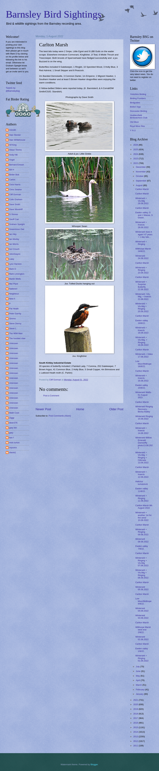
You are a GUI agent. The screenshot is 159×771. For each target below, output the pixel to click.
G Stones (13, 214)
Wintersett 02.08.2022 (141, 638)
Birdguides (135, 102)
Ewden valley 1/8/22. (141, 649)
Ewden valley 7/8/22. (141, 547)
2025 (136, 149)
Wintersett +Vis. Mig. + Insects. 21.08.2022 (143, 296)
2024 (136, 154)
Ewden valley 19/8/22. (141, 321)
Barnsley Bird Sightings (53, 14)
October (140, 176)
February (140, 689)
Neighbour (14, 293)
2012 (136, 741)
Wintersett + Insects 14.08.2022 (141, 430)
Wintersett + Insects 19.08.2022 (141, 330)
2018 (136, 713)
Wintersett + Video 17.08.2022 (144, 355)
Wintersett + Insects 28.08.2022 (141, 225)
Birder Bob (14, 174)
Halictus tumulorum (141, 482)
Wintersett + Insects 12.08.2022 (141, 474)
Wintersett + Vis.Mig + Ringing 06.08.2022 (141, 574)
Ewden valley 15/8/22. (141, 386)
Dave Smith (14, 204)
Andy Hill (13, 155)
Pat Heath (14, 308)
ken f (11, 437)
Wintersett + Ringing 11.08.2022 (141, 498)
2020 (136, 704)
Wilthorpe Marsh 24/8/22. (143, 249)
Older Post (116, 409)
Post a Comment (51, 395)
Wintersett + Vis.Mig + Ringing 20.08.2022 (141, 307)
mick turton (14, 442)
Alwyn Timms (15, 150)
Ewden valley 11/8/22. (141, 489)
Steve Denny (15, 323)
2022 (136, 163)
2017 (136, 718)
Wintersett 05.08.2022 (141, 588)
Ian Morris (14, 244)
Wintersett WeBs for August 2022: (143, 395)
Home (80, 409)
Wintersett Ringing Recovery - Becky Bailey (144, 409)
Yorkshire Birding (138, 94)
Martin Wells (15, 279)
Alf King (12, 145)
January (140, 694)
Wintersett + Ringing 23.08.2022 (141, 270)
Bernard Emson (16, 164)
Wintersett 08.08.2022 (141, 540)
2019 (136, 709)
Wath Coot (14, 413)
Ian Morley (14, 239)
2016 (136, 723)
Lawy (11, 259)
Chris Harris (14, 184)
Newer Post (43, 409)
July (138, 666)
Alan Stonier (15, 135)
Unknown (13, 343)
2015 (136, 727)
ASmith (12, 130)
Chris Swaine (15, 189)
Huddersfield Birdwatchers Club (138, 116)
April (138, 680)
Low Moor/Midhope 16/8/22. (143, 364)
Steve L (12, 328)
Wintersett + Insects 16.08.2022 (141, 378)
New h (12, 298)
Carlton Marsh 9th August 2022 (143, 506)
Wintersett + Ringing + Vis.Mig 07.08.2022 (141, 562)
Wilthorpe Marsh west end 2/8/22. (143, 630)
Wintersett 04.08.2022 (141, 609)
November (141, 171)
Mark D (12, 269)
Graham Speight (17, 224)
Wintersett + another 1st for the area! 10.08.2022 (143, 516)
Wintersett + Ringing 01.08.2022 (141, 658)
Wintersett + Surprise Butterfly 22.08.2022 (141, 286)
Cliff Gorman (15, 194)
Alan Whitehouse (17, 140)
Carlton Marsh (142, 189)
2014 (136, 732)
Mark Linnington (16, 274)
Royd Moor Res (137, 126)
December (141, 167)
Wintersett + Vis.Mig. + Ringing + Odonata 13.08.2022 (141, 457)
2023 (136, 158)
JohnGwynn (14, 254)
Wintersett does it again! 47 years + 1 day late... (143, 234)
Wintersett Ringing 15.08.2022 (144, 417)
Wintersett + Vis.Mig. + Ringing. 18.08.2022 (141, 341)
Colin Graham (15, 199)
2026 (136, 145)
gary (11, 432)
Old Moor (134, 122)
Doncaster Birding (138, 111)
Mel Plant (13, 284)
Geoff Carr (14, 219)
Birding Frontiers (138, 98)
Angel (12, 159)
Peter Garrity (15, 313)
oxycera (13, 447)
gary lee (13, 427)
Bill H (11, 169)
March (139, 685)
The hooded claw (17, 338)
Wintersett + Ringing (141, 242)
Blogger (94, 764)
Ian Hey (12, 234)
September (141, 180)
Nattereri (13, 288)
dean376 (13, 422)
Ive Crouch (14, 249)
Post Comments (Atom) (60, 416)
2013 (136, 736)
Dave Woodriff (16, 209)
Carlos (12, 179)
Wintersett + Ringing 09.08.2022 (141, 532)
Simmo (12, 318)
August (139, 185)
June (138, 671)
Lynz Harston (15, 264)
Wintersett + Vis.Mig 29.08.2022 (141, 201)
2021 (136, 700)
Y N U (133, 130)
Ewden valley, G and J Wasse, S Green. (144, 215)
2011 (136, 745)
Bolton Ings (135, 107)
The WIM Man (16, 333)
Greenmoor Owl (16, 229)
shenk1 (12, 452)
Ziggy (11, 418)
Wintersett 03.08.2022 (141, 616)
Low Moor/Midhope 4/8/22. (143, 601)
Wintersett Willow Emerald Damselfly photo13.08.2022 (144, 442)
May (138, 676)
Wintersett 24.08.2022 (141, 257)
